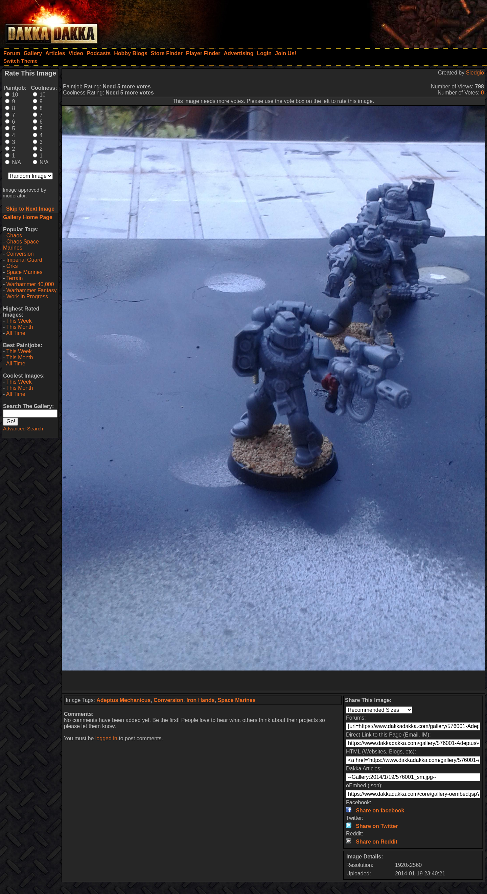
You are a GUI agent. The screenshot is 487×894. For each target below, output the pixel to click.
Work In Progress (27, 296)
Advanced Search (23, 428)
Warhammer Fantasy (31, 290)
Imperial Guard (24, 260)
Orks (12, 266)
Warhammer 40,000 (30, 284)
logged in (106, 738)
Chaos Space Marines (21, 245)
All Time (15, 333)
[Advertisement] (396, 22)
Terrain (14, 278)
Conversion (20, 254)
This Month (19, 327)
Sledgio (475, 73)
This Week (18, 321)
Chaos (14, 235)
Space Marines (24, 272)
